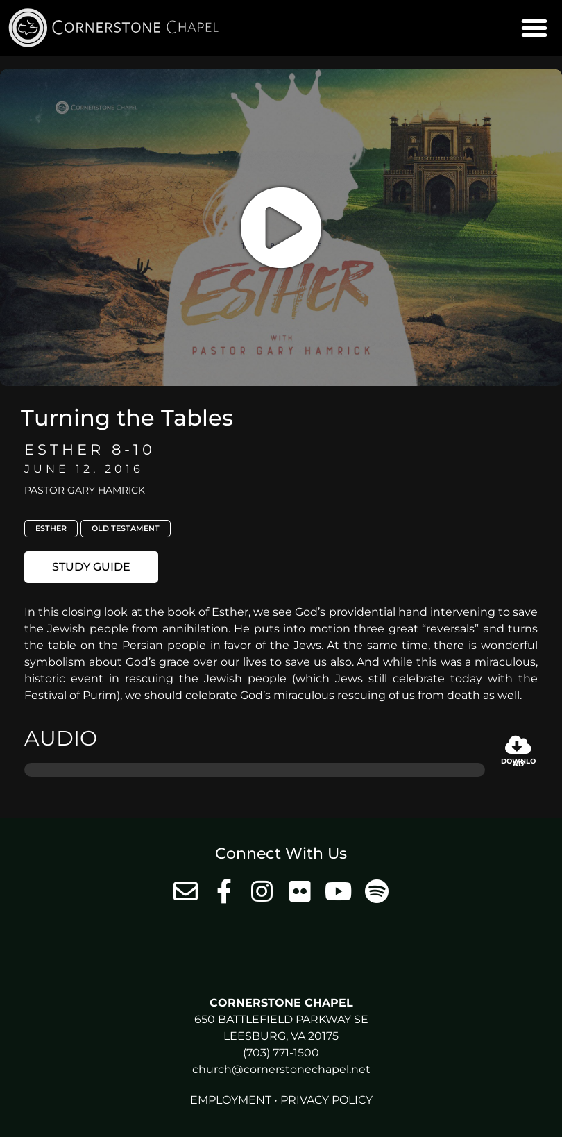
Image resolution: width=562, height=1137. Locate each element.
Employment (230, 1099)
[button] (534, 28)
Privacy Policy (326, 1099)
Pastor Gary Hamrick (84, 490)
